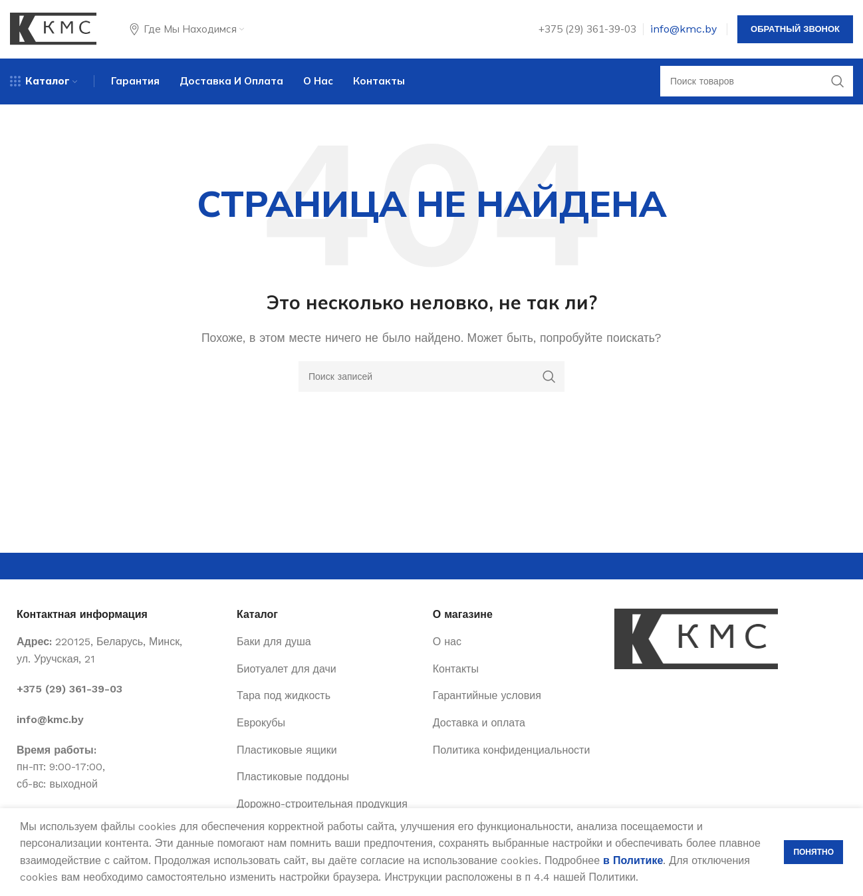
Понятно (813, 852)
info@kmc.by (683, 29)
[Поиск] (756, 83)
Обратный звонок (795, 30)
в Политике (633, 860)
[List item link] (120, 691)
